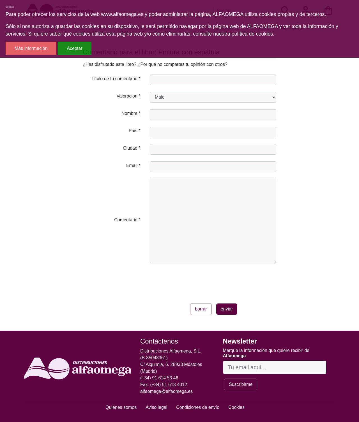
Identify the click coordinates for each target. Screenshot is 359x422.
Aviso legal (156, 407)
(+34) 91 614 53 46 (159, 377)
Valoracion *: (129, 96)
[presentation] (192, 281)
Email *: (134, 165)
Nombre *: (131, 113)
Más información (31, 48)
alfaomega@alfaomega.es (166, 391)
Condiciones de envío (197, 407)
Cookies (236, 407)
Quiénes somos (121, 407)
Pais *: (135, 130)
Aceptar (74, 48)
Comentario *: (128, 219)
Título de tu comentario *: (116, 78)
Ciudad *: (132, 148)
